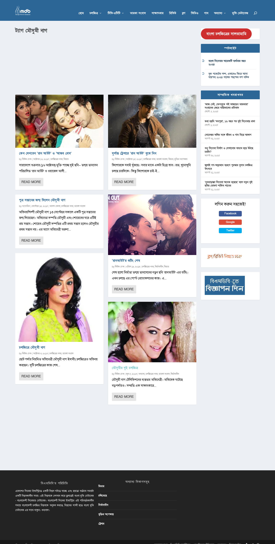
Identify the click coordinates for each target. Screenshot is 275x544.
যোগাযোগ (221, 539)
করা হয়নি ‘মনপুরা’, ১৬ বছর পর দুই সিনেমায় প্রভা (230, 115)
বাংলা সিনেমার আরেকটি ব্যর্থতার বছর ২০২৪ (227, 57)
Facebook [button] (230, 208)
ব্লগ (183, 8)
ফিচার (66, 153)
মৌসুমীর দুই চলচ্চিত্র (125, 362)
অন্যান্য (218, 8)
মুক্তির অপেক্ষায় (180, 153)
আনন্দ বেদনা (55, 200)
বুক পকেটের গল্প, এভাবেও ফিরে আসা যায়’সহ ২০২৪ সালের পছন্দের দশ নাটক (229, 69)
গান (206, 8)
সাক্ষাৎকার (157, 8)
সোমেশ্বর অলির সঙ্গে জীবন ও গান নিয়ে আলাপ (228, 129)
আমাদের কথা (160, 539)
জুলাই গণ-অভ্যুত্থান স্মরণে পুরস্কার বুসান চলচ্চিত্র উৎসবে (228, 161)
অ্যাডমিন (26, 200)
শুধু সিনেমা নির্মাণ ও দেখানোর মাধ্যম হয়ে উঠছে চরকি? (229, 144)
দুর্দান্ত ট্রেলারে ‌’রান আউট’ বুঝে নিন (134, 147)
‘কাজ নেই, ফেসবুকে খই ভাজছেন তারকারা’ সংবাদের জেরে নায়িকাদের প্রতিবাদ (226, 100)
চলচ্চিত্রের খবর (57, 153)
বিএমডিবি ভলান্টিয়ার (180, 539)
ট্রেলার (101, 518)
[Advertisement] (105, 57)
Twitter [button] (230, 225)
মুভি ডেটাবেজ (240, 8)
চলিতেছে (102, 490)
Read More (31, 176)
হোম (81, 8)
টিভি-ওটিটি (114, 8)
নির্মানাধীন (159, 260)
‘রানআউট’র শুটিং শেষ (126, 255)
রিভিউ (172, 8)
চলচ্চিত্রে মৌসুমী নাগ (32, 342)
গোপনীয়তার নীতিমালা (203, 539)
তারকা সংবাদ (138, 8)
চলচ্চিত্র (94, 8)
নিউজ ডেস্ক (27, 153)
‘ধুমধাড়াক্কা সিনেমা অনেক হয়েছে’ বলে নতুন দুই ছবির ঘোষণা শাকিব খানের (228, 178)
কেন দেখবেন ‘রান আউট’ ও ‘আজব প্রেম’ (45, 147)
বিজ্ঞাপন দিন (235, 539)
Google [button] (230, 216)
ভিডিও (194, 8)
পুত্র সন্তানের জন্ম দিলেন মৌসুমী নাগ (42, 194)
